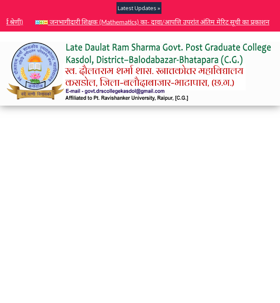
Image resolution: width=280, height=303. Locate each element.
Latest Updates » (139, 8)
